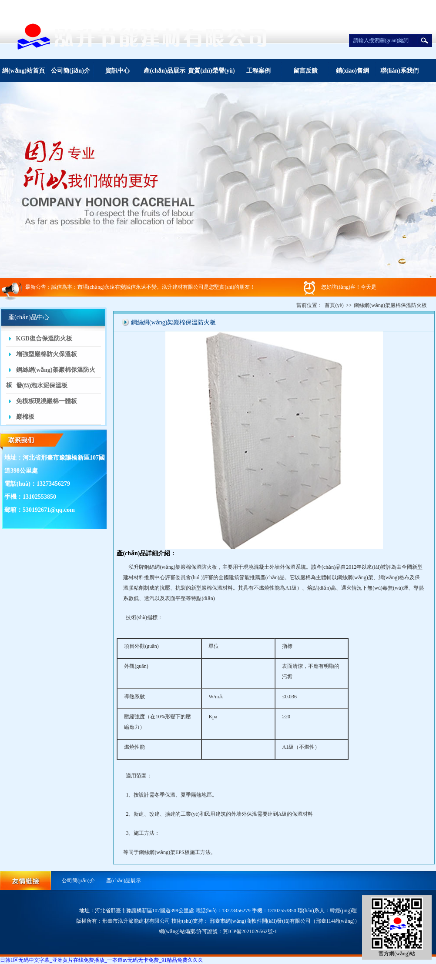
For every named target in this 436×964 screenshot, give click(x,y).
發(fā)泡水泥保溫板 (42, 385)
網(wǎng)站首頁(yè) (23, 74)
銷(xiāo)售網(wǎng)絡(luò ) (352, 74)
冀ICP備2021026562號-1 (250, 931)
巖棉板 (25, 417)
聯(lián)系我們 (399, 70)
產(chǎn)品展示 (164, 70)
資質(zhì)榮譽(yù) (211, 70)
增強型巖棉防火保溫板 (46, 354)
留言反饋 (305, 70)
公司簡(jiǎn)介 (70, 70)
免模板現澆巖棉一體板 (46, 401)
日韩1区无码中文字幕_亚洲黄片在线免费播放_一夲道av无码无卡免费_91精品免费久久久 (101, 960)
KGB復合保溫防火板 (44, 338)
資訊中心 (117, 70)
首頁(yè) (334, 305)
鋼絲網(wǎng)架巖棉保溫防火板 (50, 372)
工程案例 (258, 70)
